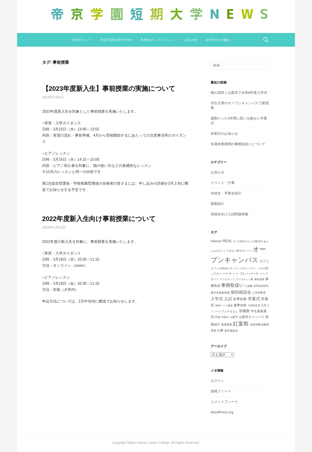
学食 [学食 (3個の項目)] (217, 317)
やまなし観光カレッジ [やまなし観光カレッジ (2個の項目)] (239, 250)
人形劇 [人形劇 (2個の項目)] (248, 285)
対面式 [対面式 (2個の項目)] (225, 317)
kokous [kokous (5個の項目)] (216, 241)
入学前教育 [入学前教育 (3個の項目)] (259, 292)
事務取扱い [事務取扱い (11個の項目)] (232, 285)
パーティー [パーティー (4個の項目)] (230, 273)
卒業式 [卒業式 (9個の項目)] (254, 298)
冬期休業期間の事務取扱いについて (238, 144)
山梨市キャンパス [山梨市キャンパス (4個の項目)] (251, 317)
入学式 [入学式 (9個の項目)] (217, 298)
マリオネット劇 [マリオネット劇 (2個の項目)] (244, 279)
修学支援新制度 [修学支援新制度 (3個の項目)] (220, 292)
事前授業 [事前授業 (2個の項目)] (259, 279)
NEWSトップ (82, 40)
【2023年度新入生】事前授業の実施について (108, 88)
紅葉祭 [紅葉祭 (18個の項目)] (241, 324)
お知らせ (217, 172)
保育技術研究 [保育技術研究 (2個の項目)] (261, 285)
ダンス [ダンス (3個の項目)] (234, 268)
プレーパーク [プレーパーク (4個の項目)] (248, 273)
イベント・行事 (223, 183)
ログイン (217, 381)
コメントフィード (224, 402)
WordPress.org (222, 412)
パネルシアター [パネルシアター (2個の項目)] (247, 268)
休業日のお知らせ (224, 133)
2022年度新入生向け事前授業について (99, 218)
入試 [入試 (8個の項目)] (228, 299)
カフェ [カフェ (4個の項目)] (264, 261)
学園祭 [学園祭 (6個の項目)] (244, 311)
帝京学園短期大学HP (116, 40)
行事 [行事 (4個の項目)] (220, 330)
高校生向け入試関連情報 (229, 214)
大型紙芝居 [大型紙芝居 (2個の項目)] (254, 305)
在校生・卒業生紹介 (226, 193)
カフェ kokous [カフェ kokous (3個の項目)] (220, 268)
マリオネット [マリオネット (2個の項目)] (227, 279)
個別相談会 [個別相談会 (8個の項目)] (241, 292)
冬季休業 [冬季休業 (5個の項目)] (240, 299)
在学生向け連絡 (218, 40)
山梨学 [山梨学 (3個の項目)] (234, 317)
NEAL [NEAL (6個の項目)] (227, 241)
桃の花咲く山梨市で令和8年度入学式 (239, 92)
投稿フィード (221, 391)
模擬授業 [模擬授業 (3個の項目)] (226, 324)
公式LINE (190, 40)
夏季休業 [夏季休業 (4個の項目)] (240, 305)
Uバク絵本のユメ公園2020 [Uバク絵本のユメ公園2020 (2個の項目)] (248, 241)
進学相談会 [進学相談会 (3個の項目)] (231, 330)
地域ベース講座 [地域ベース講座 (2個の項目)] (224, 305)
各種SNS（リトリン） (158, 40)
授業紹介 (217, 204)
